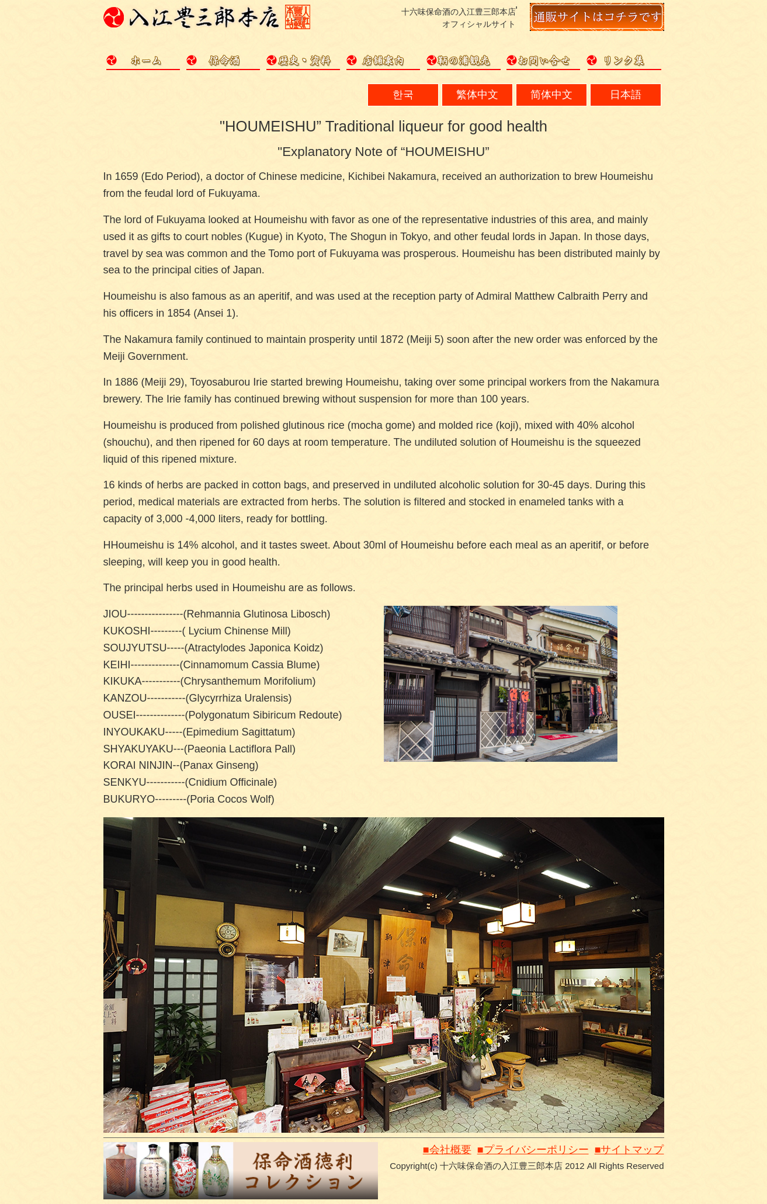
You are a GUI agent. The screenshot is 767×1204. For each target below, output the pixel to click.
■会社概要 (447, 1150)
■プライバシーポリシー (533, 1150)
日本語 (625, 94)
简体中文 (551, 94)
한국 (403, 94)
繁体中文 (477, 94)
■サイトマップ (629, 1150)
